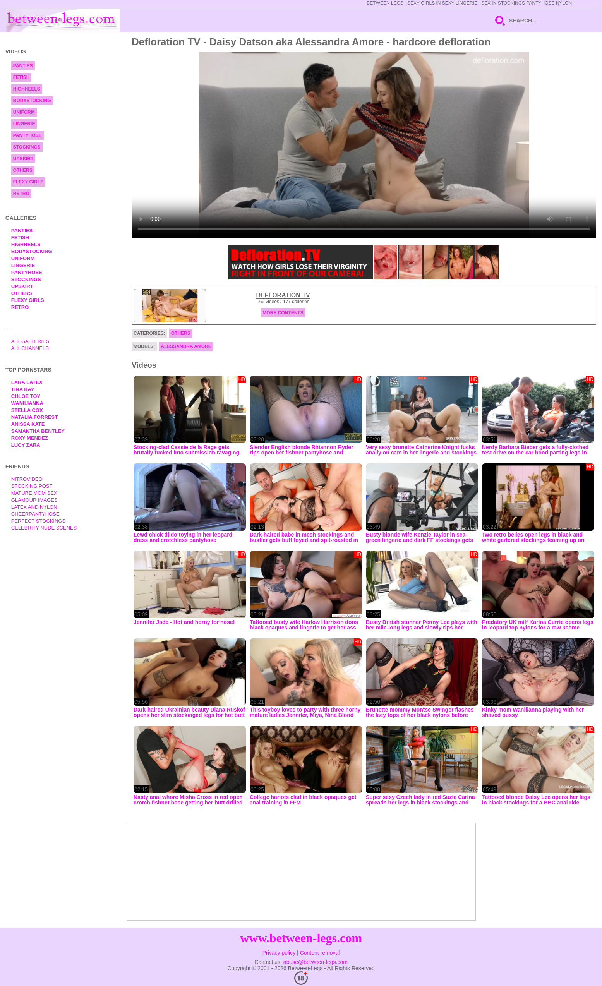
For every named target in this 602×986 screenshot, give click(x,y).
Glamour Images (34, 500)
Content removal (320, 953)
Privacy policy (279, 953)
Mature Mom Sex (34, 493)
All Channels (30, 348)
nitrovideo (27, 479)
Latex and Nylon (34, 507)
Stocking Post (32, 486)
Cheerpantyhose (35, 514)
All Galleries (30, 341)
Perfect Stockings (38, 521)
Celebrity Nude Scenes (44, 528)
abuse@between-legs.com (315, 962)
